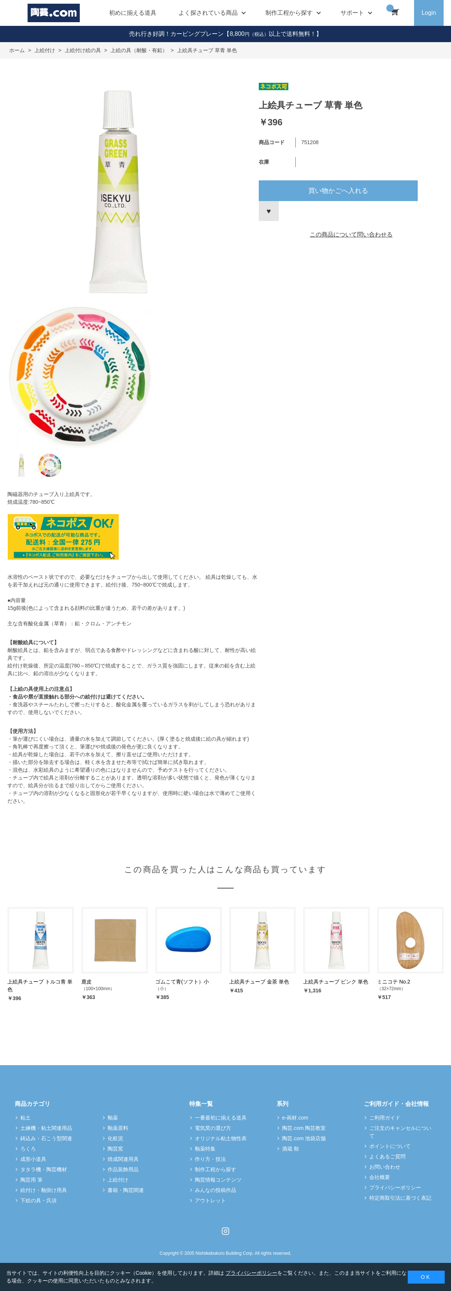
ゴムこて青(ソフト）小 (182, 982)
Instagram (225, 1231)
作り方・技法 (210, 1159)
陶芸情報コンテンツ (218, 1180)
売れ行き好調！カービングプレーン (176, 34)
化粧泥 (115, 1138)
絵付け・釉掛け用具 (43, 1190)
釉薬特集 (205, 1149)
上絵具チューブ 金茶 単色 (259, 982)
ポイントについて (390, 1146)
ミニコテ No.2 (393, 982)
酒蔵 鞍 (290, 1149)
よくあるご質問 (387, 1156)
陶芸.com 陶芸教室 (304, 1128)
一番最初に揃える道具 (221, 1118)
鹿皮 (86, 982)
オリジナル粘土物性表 (221, 1138)
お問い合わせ (384, 1167)
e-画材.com (295, 1118)
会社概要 (379, 1177)
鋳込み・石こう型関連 (46, 1138)
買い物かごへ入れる (338, 190)
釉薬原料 (118, 1128)
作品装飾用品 (123, 1169)
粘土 (25, 1118)
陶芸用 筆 (31, 1180)
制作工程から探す (215, 1169)
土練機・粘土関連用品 (46, 1128)
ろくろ (28, 1149)
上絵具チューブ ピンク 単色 (335, 982)
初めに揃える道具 (132, 13)
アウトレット (210, 1200)
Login (428, 13)
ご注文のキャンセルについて (400, 1132)
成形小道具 (33, 1159)
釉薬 (113, 1118)
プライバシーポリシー (395, 1187)
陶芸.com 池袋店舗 (304, 1138)
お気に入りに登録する (269, 211)
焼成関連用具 (123, 1159)
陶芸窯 (115, 1149)
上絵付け (118, 1180)
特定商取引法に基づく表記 (400, 1198)
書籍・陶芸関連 (126, 1190)
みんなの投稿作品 (215, 1190)
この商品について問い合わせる (351, 234)
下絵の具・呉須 (38, 1200)
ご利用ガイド (384, 1118)
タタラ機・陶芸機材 (43, 1169)
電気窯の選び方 (213, 1128)
